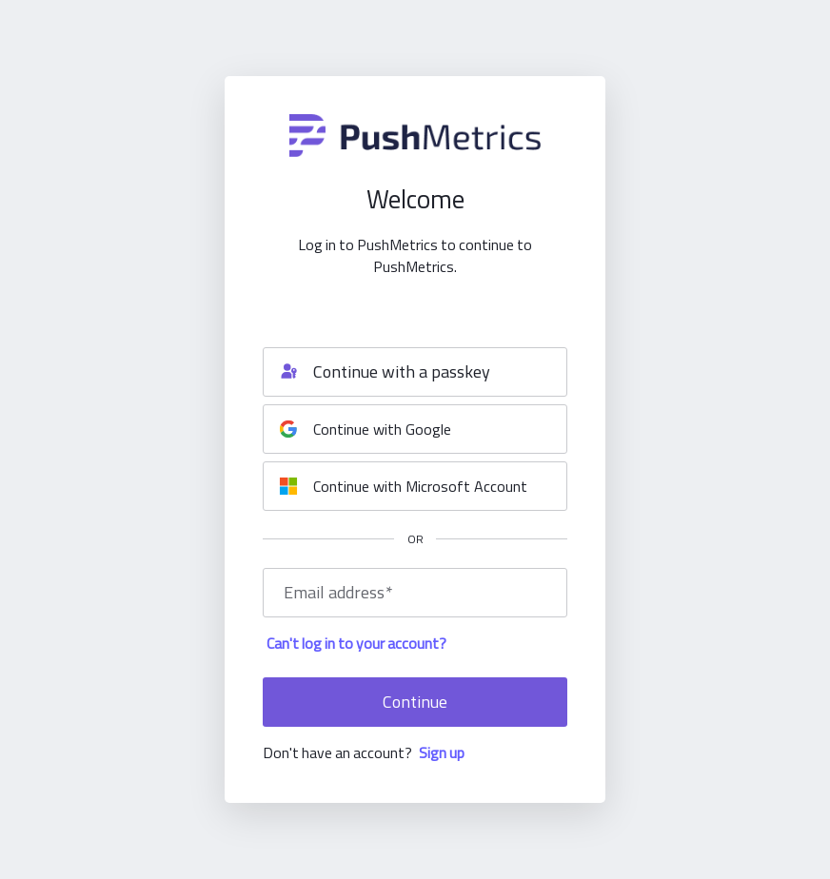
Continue (415, 701)
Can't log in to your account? (356, 643)
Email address (338, 592)
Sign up (441, 752)
